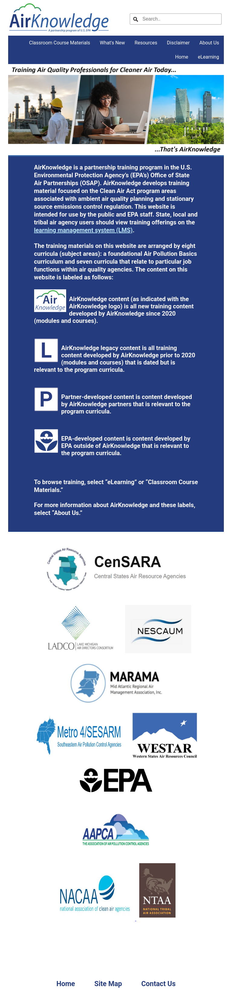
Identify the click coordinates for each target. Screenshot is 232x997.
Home (181, 57)
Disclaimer (178, 43)
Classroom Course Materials (59, 43)
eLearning (208, 57)
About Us (209, 43)
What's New (112, 43)
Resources (146, 43)
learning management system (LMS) (83, 230)
